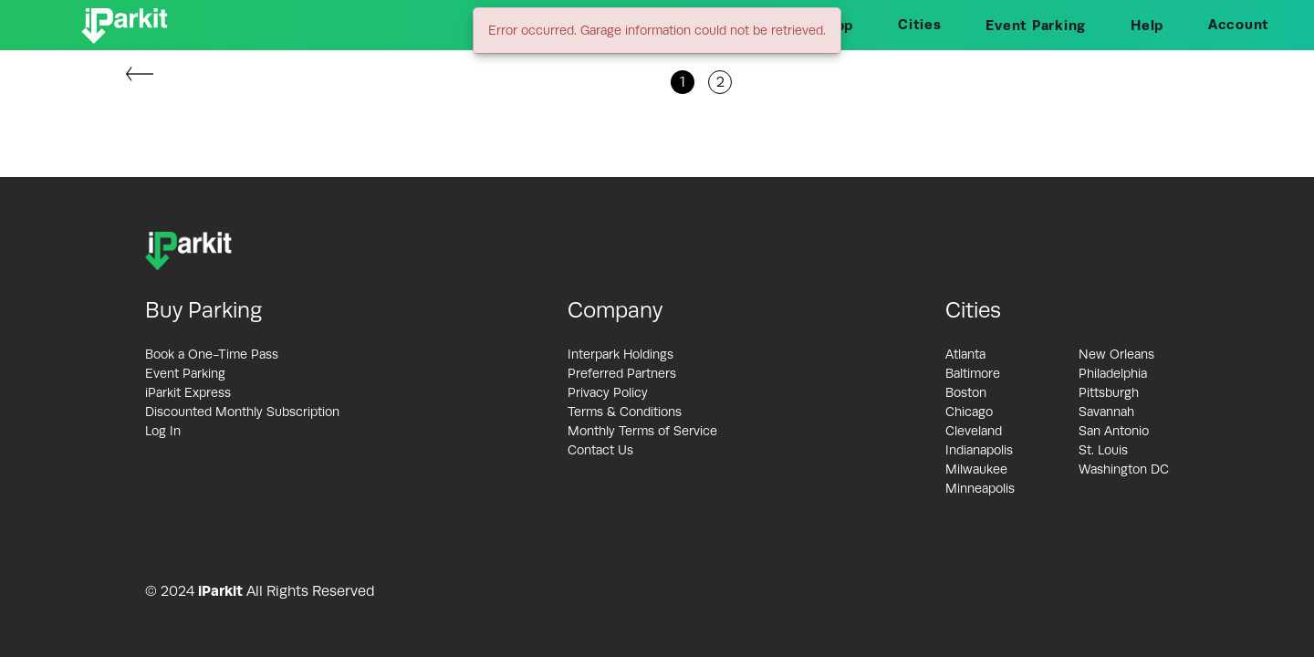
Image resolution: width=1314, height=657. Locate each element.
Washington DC (1124, 469)
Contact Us (600, 450)
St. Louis (1103, 450)
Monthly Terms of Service (642, 430)
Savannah (1106, 411)
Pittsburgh (1109, 392)
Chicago (969, 411)
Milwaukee (976, 469)
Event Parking (1036, 25)
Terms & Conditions (625, 411)
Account (1238, 24)
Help (1147, 25)
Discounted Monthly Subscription (242, 411)
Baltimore (972, 373)
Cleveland (973, 430)
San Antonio (1114, 430)
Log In (163, 430)
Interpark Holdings (620, 354)
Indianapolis (979, 450)
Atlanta (965, 354)
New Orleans (1116, 354)
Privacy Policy (608, 392)
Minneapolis (980, 488)
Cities (920, 24)
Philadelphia (1113, 373)
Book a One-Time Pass (211, 354)
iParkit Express (188, 392)
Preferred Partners (622, 373)
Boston (965, 392)
